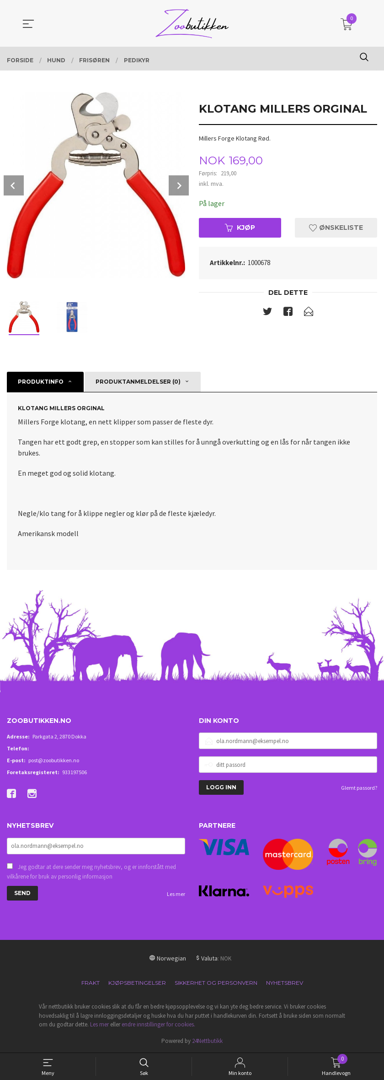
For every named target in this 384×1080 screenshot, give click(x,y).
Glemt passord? (359, 787)
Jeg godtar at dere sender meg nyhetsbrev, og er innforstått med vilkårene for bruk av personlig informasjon (91, 872)
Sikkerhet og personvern (216, 982)
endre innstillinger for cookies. (158, 1024)
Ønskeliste (336, 227)
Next (179, 185)
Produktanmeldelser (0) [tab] (138, 381)
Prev (14, 185)
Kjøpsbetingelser (137, 982)
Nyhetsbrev (284, 982)
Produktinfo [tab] (41, 381)
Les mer (176, 893)
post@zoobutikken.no (53, 760)
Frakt (90, 982)
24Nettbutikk (207, 1041)
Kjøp (240, 227)
